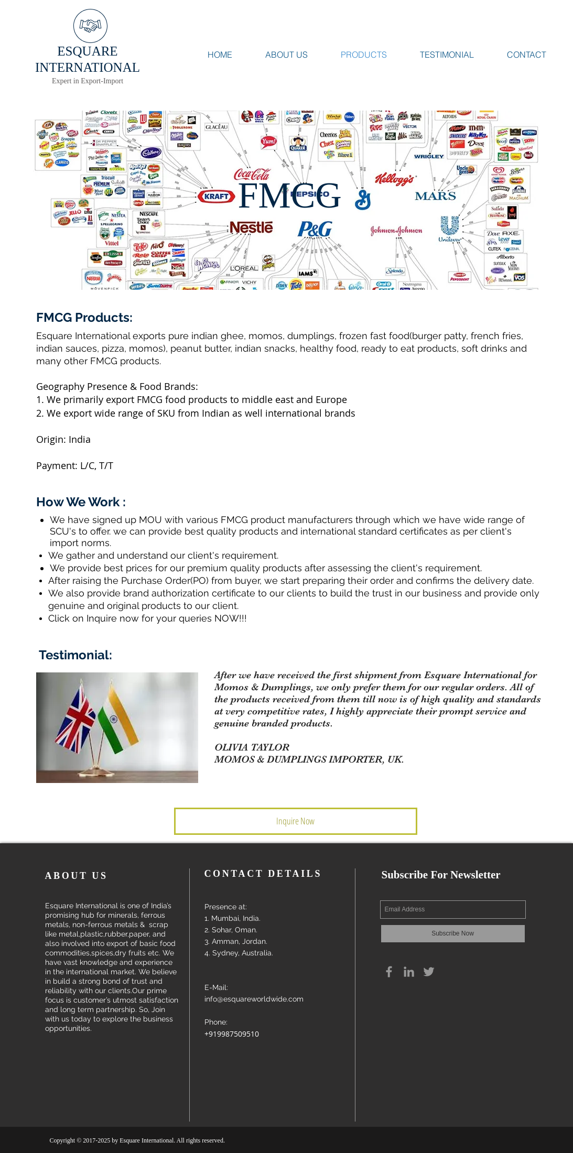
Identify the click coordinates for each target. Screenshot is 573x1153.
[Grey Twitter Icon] (428, 971)
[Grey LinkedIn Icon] (409, 971)
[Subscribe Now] (453, 933)
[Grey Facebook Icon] (389, 971)
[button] (295, 821)
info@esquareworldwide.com (254, 999)
